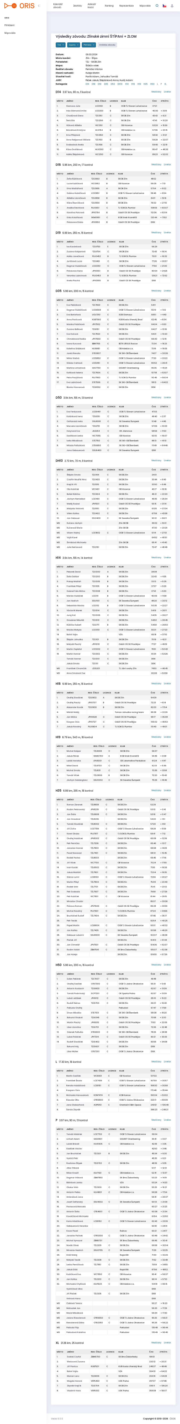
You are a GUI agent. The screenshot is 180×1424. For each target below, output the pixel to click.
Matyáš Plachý (74, 644)
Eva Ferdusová (74, 411)
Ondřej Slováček (75, 697)
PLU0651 (95, 207)
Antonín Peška (73, 1192)
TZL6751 (96, 426)
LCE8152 (98, 1221)
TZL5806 (95, 1376)
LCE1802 (96, 532)
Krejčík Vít (72, 484)
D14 (87, 83)
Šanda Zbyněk (73, 1109)
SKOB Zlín (125, 115)
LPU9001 (98, 760)
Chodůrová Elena (74, 115)
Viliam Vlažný (73, 532)
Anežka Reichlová (75, 207)
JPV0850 (95, 222)
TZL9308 (98, 751)
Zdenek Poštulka (75, 1032)
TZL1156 (98, 144)
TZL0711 (95, 624)
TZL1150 (98, 139)
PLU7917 (94, 833)
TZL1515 (95, 484)
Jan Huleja (72, 954)
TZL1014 (95, 610)
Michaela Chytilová (76, 1284)
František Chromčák (76, 668)
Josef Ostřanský (74, 1201)
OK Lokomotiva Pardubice (132, 760)
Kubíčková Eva (73, 1274)
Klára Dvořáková (74, 149)
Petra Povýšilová (75, 377)
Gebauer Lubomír (75, 935)
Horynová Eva (73, 431)
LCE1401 (95, 498)
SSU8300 (95, 935)
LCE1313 (95, 629)
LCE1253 (99, 110)
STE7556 (96, 382)
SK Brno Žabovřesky (127, 949)
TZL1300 (98, 1187)
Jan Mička (72, 717)
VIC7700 (95, 862)
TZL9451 (96, 261)
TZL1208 (97, 1259)
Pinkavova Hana (75, 270)
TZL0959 (95, 202)
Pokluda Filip (72, 1327)
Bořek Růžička (73, 494)
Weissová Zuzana (76, 1361)
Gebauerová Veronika (77, 1226)
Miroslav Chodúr (75, 901)
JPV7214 (95, 1036)
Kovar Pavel (72, 1230)
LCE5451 (96, 363)
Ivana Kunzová (74, 343)
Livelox (167, 91)
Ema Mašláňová (75, 188)
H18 (133, 83)
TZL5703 (95, 1003)
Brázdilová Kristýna (75, 130)
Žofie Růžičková (74, 178)
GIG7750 (96, 367)
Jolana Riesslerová (75, 1317)
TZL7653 (96, 305)
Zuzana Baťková (75, 329)
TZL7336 (95, 843)
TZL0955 (95, 188)
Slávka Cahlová (74, 363)
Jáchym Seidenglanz (77, 780)
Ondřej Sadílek (74, 983)
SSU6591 (96, 421)
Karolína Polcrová (75, 212)
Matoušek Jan (73, 1308)
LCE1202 (96, 649)
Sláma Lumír (73, 877)
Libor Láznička (74, 1027)
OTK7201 (95, 1051)
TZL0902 (92, 697)
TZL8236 (95, 819)
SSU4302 (98, 1201)
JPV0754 (95, 212)
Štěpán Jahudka (75, 639)
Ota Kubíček (73, 489)
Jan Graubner (73, 819)
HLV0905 (98, 1143)
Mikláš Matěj (73, 712)
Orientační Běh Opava (130, 1104)
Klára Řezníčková (75, 202)
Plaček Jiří (72, 940)
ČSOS (173, 1418)
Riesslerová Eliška (75, 1322)
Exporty (72, 45)
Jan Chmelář (73, 944)
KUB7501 (95, 1366)
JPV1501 (95, 503)
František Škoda (74, 1080)
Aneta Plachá (73, 280)
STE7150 (96, 440)
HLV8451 (96, 348)
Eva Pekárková (74, 305)
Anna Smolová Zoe (76, 673)
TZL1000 (96, 571)
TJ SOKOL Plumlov (126, 207)
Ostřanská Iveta (75, 421)
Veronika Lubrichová (76, 275)
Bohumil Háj (73, 1046)
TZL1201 (97, 1153)
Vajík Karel (72, 537)
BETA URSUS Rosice (128, 343)
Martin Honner (74, 653)
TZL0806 (98, 775)
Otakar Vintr (72, 1187)
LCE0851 (95, 193)
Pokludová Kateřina (76, 1332)
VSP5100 (95, 1390)
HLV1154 (99, 130)
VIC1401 (95, 489)
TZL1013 (95, 620)
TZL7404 (95, 915)
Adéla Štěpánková (75, 154)
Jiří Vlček (71, 862)
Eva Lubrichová (74, 382)
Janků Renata (73, 353)
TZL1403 (96, 479)
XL (165, 83)
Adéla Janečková (75, 256)
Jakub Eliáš (72, 1269)
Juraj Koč (71, 615)
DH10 (120, 83)
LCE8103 (95, 877)
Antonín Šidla (72, 1211)
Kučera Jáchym (74, 523)
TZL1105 (95, 586)
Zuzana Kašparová (76, 251)
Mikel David (72, 765)
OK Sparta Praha (127, 993)
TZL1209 (97, 1245)
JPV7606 (95, 906)
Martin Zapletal (74, 649)
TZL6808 (95, 814)
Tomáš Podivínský (76, 993)
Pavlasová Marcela (76, 1206)
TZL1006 (96, 615)
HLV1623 (98, 1284)
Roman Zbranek (74, 804)
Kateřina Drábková (76, 348)
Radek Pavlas (73, 857)
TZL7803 (95, 848)
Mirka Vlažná (73, 358)
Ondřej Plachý (74, 702)
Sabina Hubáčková (76, 193)
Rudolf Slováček (75, 1041)
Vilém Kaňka (73, 513)
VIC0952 (95, 183)
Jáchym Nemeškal (76, 498)
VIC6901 (98, 1075)
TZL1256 (99, 120)
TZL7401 (94, 853)
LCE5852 (96, 358)
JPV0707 (92, 702)
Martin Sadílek (73, 1075)
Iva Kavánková (74, 246)
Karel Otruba (73, 833)
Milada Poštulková (76, 445)
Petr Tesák (72, 920)
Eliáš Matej (71, 1255)
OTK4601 (98, 1211)
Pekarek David (74, 571)
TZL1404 (96, 494)
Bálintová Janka (74, 1182)
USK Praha (123, 1381)
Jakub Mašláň (74, 872)
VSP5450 (95, 1381)
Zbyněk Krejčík (74, 1385)
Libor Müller (72, 1051)
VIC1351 (98, 125)
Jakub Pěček (73, 756)
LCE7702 (98, 1134)
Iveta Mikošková (74, 440)
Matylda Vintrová (75, 508)
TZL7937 (94, 891)
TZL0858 (95, 198)
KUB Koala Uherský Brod (130, 319)
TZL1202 (97, 1279)
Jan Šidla (71, 814)
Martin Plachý (74, 1022)
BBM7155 (96, 343)
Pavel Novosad (74, 853)
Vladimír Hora (74, 1390)
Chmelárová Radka (76, 338)
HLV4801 (98, 1192)
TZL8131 (97, 770)
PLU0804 (92, 726)
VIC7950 (98, 1274)
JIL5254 (96, 431)
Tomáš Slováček (75, 824)
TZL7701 (94, 886)
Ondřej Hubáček (75, 838)
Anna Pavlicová (74, 319)
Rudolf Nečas (73, 1003)
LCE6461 (96, 411)
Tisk (59, 45)
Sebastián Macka (75, 605)
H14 (127, 83)
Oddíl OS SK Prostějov (129, 212)
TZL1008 (96, 591)
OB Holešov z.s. (128, 130)
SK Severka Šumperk (129, 421)
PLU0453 (96, 275)
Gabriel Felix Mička (76, 591)
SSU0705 (98, 1250)
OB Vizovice (126, 125)
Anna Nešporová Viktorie (78, 139)
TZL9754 (96, 251)
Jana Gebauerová (76, 450)
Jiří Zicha (71, 828)
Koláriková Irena (75, 416)
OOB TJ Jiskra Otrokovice (131, 983)
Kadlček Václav (74, 1148)
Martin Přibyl (73, 882)
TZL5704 (95, 1385)
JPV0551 (96, 270)
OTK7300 (95, 983)
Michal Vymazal (74, 1240)
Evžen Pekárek (74, 978)
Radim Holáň (73, 949)
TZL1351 (98, 115)
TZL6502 (95, 867)
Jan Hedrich (73, 600)
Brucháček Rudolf (75, 915)
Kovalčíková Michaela (77, 1216)
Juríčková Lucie (74, 261)
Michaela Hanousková (77, 1095)
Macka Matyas (74, 629)
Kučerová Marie (74, 527)
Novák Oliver (72, 1245)
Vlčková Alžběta (74, 125)
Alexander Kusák (75, 707)
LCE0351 (96, 266)
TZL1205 (97, 1293)
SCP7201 (95, 993)
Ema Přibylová (73, 135)
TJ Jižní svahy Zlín (128, 668)
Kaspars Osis (73, 1090)
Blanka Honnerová (76, 387)
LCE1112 (95, 605)
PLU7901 (94, 911)
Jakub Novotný (74, 726)
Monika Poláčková (76, 324)
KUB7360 (96, 319)
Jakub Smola (73, 663)
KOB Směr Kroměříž (127, 217)
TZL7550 (96, 334)
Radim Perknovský (76, 809)
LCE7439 (98, 1080)
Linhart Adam (73, 1139)
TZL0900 (92, 707)
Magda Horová (74, 1381)
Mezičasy (156, 91)
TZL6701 (95, 1027)
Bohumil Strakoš (75, 1017)
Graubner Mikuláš (75, 620)
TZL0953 (95, 178)
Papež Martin (73, 925)
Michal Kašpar (74, 751)
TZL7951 (97, 1264)
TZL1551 (95, 508)
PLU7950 (96, 377)
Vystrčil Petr (72, 1158)
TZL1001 (95, 658)
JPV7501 (94, 944)
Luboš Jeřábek (74, 998)
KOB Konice (124, 1095)
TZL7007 (95, 978)
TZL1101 (95, 639)
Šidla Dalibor (73, 576)
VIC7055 (96, 435)
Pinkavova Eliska (75, 222)
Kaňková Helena (75, 372)
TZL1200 (96, 576)
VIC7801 (94, 896)
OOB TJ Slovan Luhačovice (134, 106)
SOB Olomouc (125, 314)
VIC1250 (99, 154)
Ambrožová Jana (74, 1197)
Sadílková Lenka (75, 435)
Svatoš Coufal (74, 1356)
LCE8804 (95, 925)
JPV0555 (96, 280)
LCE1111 (95, 595)
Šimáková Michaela (76, 542)
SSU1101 (95, 600)
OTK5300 (98, 1235)
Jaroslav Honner (75, 848)
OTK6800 (98, 1099)
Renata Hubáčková (75, 1085)
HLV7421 (97, 1172)
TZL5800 (95, 988)
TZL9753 (96, 246)
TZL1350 (99, 135)
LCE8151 (97, 1085)
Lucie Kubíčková (75, 183)
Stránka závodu (107, 45)
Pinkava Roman (74, 906)
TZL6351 (96, 416)
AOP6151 (98, 1104)
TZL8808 (95, 804)
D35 (106, 83)
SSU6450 (96, 450)
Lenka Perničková (74, 1264)
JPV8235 (95, 809)
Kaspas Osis (73, 721)
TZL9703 (98, 765)
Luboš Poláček (74, 1036)
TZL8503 (95, 857)
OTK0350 (98, 1322)
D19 (99, 83)
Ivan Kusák (72, 867)
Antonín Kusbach (75, 988)
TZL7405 (95, 930)
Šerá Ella (70, 120)
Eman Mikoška (74, 1012)
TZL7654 (96, 372)
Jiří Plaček (71, 1293)
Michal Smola (73, 770)
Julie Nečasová (74, 547)
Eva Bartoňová (74, 314)
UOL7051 (96, 314)
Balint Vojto (72, 634)
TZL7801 (94, 872)
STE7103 (95, 1012)
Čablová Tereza (74, 1303)
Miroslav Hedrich (74, 1250)
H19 (139, 83)
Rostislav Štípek (74, 1163)
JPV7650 (96, 338)
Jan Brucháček (73, 1153)
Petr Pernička (73, 843)
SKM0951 (95, 217)
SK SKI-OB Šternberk (128, 353)
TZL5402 (95, 1041)
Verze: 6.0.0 (57, 1418)
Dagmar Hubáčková (76, 266)
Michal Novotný (74, 911)
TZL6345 (95, 1017)
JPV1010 (96, 644)
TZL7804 (95, 882)
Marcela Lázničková (76, 426)
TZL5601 (95, 1046)
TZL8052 (96, 387)
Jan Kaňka (72, 930)
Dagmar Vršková (74, 1177)
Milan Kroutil (72, 1172)
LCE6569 (96, 309)
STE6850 (96, 445)
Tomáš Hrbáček (74, 1134)
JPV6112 (94, 998)
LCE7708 (95, 828)
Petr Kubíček (73, 896)
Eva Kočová (72, 334)
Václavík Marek (74, 610)
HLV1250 (99, 149)
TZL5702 (98, 1163)
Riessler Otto (72, 1099)
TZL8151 (95, 329)
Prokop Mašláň (74, 581)
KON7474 (98, 1095)
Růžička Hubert (74, 624)
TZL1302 (96, 653)
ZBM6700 (95, 1356)
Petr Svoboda (73, 891)
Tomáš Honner (74, 658)
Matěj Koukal (73, 503)
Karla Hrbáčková (74, 1221)
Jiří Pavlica (72, 1366)
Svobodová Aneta (75, 144)
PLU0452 (96, 256)
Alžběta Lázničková (76, 198)
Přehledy (87, 45)
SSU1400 (96, 518)
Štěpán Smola (74, 474)
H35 (146, 83)
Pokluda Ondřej (74, 1007)
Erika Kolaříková (75, 217)
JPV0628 (92, 717)
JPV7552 (96, 324)
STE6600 (95, 1032)
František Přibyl (74, 586)
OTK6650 (98, 1317)
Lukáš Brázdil (72, 1143)
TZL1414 (95, 474)
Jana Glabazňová (75, 1104)
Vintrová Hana (73, 1298)
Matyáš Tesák (73, 1259)
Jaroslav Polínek (74, 1235)
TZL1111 (95, 663)
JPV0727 (92, 721)
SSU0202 (98, 780)
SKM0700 (98, 756)
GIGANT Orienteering (129, 367)
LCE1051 (99, 106)
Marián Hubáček (75, 595)
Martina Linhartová (76, 367)
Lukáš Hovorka (74, 760)
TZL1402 (96, 513)
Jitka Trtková (72, 1168)
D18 (93, 83)
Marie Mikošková (74, 1313)
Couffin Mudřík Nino (76, 479)
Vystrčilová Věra (74, 1288)
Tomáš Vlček (73, 775)
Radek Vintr (72, 886)
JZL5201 (96, 668)
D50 (113, 83)
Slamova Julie (73, 106)
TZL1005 (96, 581)
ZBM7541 (95, 949)
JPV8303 (95, 838)
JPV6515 (95, 1022)
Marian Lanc (73, 1376)
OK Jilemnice (125, 431)
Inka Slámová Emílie (76, 110)
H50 (152, 83)
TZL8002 (95, 824)
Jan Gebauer (73, 518)
